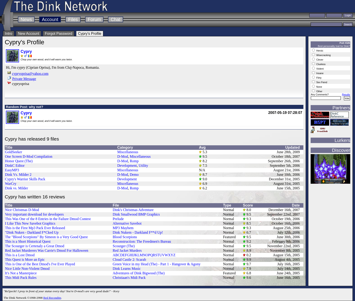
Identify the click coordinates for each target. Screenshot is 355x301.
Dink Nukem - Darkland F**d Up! (138, 232)
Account (50, 19)
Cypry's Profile (89, 33)
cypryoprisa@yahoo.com (30, 73)
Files (73, 19)
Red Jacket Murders (127, 250)
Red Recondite (52, 297)
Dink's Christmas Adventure (133, 210)
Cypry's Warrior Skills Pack (25, 179)
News (26, 19)
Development (127, 165)
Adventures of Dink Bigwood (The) (139, 273)
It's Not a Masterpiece (21, 273)
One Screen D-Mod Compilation (28, 156)
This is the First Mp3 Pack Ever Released (35, 228)
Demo (134, 174)
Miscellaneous (127, 152)
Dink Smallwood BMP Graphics (136, 214)
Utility (143, 165)
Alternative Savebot (127, 223)
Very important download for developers (34, 214)
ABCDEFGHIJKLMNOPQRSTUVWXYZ (144, 255)
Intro (8, 33)
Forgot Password (58, 33)
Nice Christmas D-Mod (22, 210)
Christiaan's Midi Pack (129, 278)
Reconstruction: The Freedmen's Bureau (142, 241)
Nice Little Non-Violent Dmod (27, 268)
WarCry (10, 184)
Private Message (24, 79)
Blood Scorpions (125, 237)
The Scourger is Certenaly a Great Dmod (34, 246)
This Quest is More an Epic (25, 259)
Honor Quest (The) (19, 161)
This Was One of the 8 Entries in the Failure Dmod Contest (48, 219)
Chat (115, 19)
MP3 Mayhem (123, 228)
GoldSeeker (13, 152)
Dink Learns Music (127, 268)
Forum (94, 19)
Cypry (26, 51)
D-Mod (122, 156)
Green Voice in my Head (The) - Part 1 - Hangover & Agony (157, 264)
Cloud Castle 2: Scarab (129, 259)
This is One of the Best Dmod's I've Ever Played (40, 264)
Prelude (118, 219)
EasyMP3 (12, 170)
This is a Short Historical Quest (27, 241)
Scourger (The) (124, 246)
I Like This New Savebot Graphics (30, 223)
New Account (28, 33)
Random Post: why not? (24, 107)
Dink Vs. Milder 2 (18, 174)
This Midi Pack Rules (20, 278)
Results (346, 94)
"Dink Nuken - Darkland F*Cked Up (31, 232)
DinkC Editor (15, 165)
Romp (134, 161)
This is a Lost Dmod (20, 255)
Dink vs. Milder (16, 188)
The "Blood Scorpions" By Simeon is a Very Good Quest (46, 237)
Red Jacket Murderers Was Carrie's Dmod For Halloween (46, 250)
